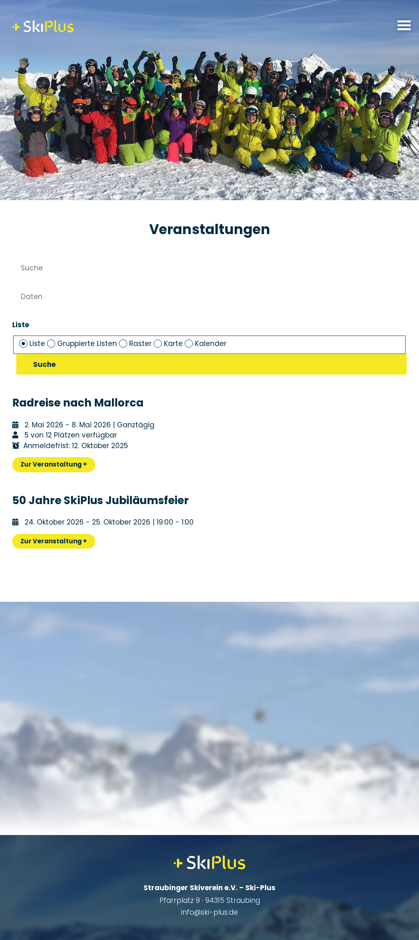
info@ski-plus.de (209, 912)
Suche (44, 364)
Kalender (205, 343)
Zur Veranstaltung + (53, 464)
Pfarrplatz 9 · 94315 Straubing (209, 900)
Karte (169, 343)
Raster (136, 343)
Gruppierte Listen (83, 343)
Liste (20, 325)
